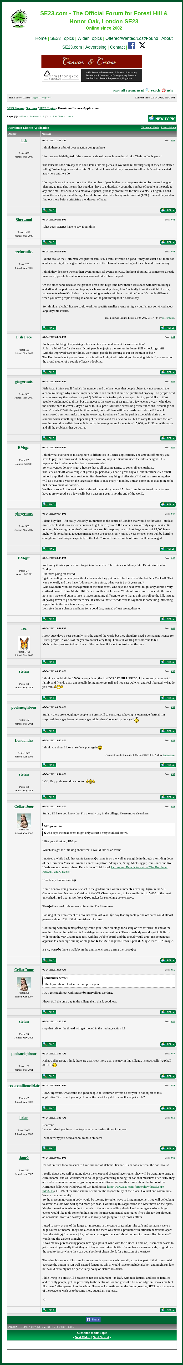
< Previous (33, 116)
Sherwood (24, 220)
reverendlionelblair (24, 1086)
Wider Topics (89, 38)
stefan (24, 671)
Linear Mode (168, 127)
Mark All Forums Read (128, 90)
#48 (173, 558)
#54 (173, 806)
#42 (173, 219)
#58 (173, 1085)
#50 (173, 671)
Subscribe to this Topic (92, 1332)
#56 (173, 1021)
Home (41, 38)
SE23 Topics (62, 38)
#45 (173, 381)
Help (167, 90)
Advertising (96, 47)
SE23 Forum (15, 108)
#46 (173, 447)
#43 (173, 251)
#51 (173, 707)
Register (46, 97)
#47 (173, 513)
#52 (173, 740)
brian (24, 1118)
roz (24, 628)
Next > (61, 116)
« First (22, 116)
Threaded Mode (150, 127)
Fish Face (24, 337)
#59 (173, 1117)
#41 (173, 140)
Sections (31, 108)
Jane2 (24, 1158)
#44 (173, 337)
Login (34, 97)
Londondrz (24, 740)
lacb (23, 140)
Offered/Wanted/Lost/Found (132, 38)
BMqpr (24, 447)
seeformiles (24, 252)
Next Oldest (82, 1337)
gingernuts (24, 381)
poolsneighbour (24, 707)
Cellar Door (24, 806)
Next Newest (101, 1337)
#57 (173, 1053)
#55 (173, 969)
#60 (173, 1157)
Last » (69, 116)
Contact (117, 47)
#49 (173, 628)
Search (153, 90)
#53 (173, 774)
